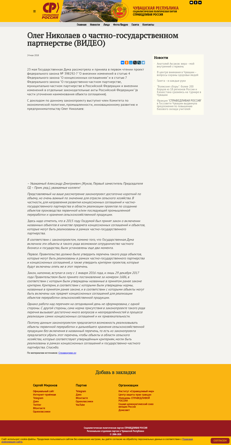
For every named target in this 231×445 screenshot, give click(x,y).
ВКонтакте (39, 408)
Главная (81, 24)
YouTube (80, 404)
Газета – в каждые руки (170, 81)
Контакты (148, 24)
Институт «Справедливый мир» (136, 391)
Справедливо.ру (67, 353)
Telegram (38, 398)
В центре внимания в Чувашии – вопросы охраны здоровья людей (176, 74)
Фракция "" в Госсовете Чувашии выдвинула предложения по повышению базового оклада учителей (177, 105)
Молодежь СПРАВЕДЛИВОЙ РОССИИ (134, 399)
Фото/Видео (120, 24)
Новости (95, 24)
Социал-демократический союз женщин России (135, 405)
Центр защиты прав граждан (134, 394)
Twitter (37, 404)
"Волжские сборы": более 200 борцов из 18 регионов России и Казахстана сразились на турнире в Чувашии (177, 91)
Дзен (36, 401)
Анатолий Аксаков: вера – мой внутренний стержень (174, 65)
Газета (135, 24)
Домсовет (124, 410)
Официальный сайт (43, 391)
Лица (106, 24)
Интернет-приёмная (44, 394)
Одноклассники (41, 411)
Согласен (220, 440)
